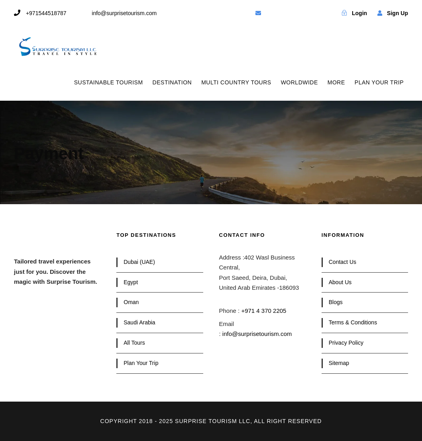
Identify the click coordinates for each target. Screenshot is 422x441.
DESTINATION (172, 82)
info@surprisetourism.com (257, 333)
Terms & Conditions (353, 322)
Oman (131, 302)
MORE (336, 82)
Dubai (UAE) (139, 262)
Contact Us (342, 262)
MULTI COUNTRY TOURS (236, 82)
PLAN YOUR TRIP (379, 82)
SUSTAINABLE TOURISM (108, 82)
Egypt (131, 282)
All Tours (134, 343)
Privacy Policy (346, 343)
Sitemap (339, 363)
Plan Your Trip (141, 363)
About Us (340, 282)
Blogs (336, 302)
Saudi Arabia (139, 322)
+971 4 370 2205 (263, 310)
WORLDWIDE (299, 82)
